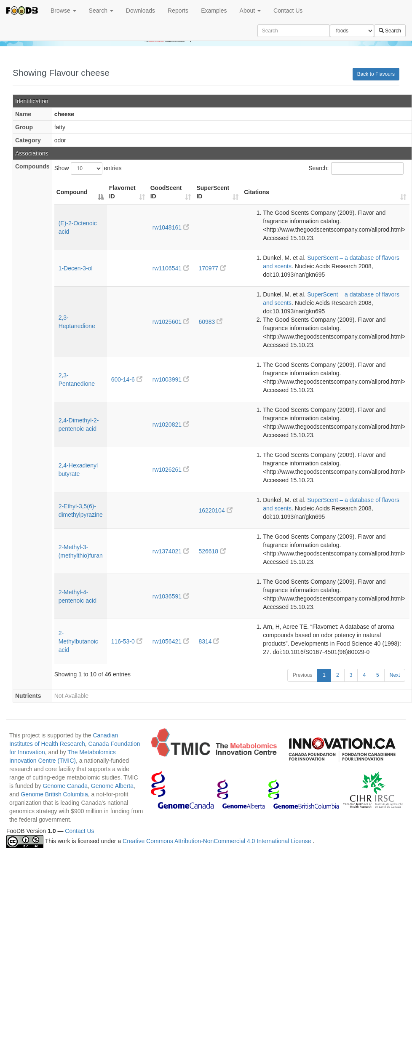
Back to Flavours (376, 74)
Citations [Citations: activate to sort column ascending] (256, 192)
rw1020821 (170, 424)
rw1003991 (170, 379)
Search (101, 10)
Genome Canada (65, 785)
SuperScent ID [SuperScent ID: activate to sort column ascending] (212, 192)
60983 (210, 321)
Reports (178, 10)
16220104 (215, 510)
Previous (303, 675)
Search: (356, 168)
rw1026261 (170, 469)
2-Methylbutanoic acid (78, 641)
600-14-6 (126, 379)
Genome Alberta (112, 785)
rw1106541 (170, 268)
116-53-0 (126, 641)
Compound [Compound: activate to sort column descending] (72, 192)
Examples (214, 10)
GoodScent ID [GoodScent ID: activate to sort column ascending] (166, 192)
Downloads (140, 10)
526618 (212, 551)
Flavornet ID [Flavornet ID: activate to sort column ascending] (122, 192)
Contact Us (287, 10)
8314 (208, 641)
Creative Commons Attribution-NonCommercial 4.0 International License (218, 841)
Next (395, 675)
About (250, 10)
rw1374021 (170, 551)
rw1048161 (170, 227)
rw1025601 (170, 321)
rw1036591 (170, 596)
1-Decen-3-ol (76, 268)
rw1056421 (170, 641)
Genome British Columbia (54, 794)
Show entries (88, 168)
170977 (212, 268)
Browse (63, 10)
